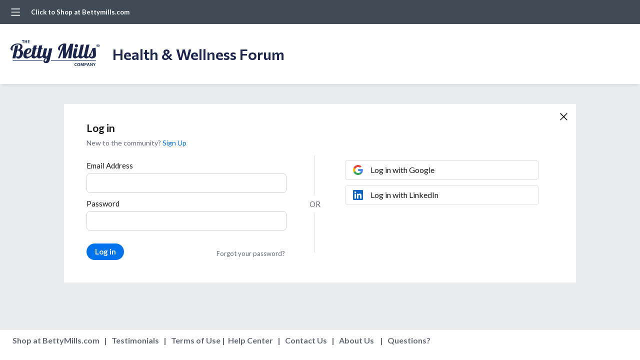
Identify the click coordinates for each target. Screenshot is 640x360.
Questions (407, 340)
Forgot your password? (250, 254)
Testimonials (135, 340)
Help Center (250, 340)
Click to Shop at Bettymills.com (80, 12)
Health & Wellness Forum (198, 53)
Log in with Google (402, 169)
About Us (356, 340)
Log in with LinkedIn (404, 195)
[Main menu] (15, 12)
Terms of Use (195, 340)
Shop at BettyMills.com (56, 340)
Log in (105, 251)
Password (103, 203)
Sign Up (174, 142)
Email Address (109, 165)
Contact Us (306, 340)
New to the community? (124, 142)
